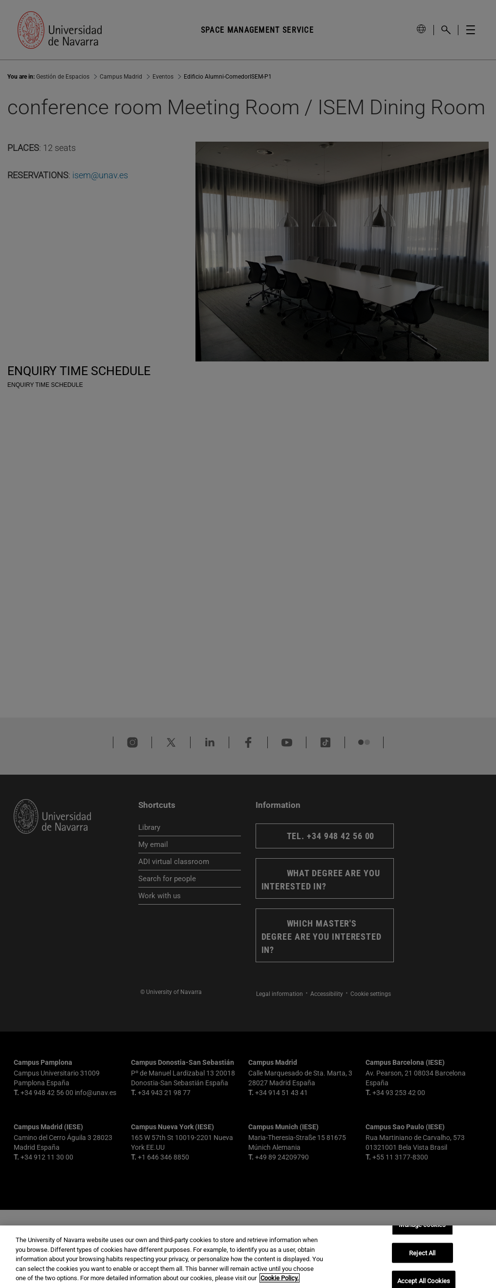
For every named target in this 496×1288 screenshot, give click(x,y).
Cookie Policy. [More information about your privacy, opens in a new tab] (279, 1278)
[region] (248, 1256)
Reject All (422, 1252)
